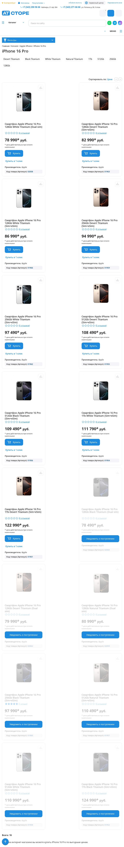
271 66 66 (71, 7)
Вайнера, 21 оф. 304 (49, 7)
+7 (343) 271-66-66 (69, 782)
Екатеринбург (10, 3)
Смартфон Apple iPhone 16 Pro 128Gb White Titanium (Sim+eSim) (101, 127)
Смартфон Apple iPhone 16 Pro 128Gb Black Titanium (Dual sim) (20, 416)
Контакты (7, 785)
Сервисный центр (96, 3)
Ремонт (6, 777)
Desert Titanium (11, 59)
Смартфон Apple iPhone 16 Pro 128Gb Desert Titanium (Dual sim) (61, 416)
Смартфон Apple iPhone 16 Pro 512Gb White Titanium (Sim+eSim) (101, 505)
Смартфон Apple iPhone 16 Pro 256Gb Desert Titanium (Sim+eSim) (20, 223)
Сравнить (36, 87)
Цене (109, 79)
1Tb (90, 59)
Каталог (14, 46)
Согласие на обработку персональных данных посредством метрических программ (41, 837)
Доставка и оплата (12, 774)
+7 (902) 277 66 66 (41, 793)
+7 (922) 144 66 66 (69, 786)
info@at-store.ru (75, 2)
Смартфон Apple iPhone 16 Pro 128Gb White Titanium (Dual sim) (20, 127)
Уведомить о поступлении (21, 442)
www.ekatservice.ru (93, 793)
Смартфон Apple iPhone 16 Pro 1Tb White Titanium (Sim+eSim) (61, 320)
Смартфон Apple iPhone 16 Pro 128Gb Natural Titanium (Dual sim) (102, 416)
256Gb (113, 59)
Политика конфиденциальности (39, 814)
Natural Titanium (74, 59)
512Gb (101, 59)
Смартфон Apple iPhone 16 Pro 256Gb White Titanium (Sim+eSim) (61, 223)
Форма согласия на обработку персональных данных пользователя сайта (40, 824)
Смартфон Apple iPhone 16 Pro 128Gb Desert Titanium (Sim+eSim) (61, 127)
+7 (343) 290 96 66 (31, 7)
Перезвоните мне (115, 2)
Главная (5, 46)
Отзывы (6, 781)
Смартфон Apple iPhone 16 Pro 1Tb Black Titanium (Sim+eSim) (20, 595)
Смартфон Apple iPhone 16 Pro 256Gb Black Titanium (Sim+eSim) (20, 505)
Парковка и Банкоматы (14, 770)
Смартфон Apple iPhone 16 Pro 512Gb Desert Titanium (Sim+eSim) (101, 223)
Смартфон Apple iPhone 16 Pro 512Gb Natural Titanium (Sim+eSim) (61, 505)
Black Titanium (32, 59)
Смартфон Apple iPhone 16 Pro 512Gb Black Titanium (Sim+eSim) (20, 320)
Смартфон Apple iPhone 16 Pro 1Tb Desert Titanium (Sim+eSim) (101, 320)
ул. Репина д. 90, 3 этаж (90, 7)
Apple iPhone (26, 46)
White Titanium (52, 59)
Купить (16, 153)
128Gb (6, 65)
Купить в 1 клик (13, 161)
